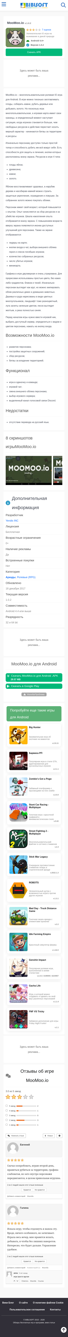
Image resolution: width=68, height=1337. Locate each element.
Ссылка (41, 1281)
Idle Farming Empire (40, 934)
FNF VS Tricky (36, 1011)
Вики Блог (8, 1302)
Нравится (27, 1190)
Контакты (55, 1309)
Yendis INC (12, 520)
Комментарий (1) (33, 1268)
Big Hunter (35, 727)
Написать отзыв (16, 1136)
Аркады (11, 577)
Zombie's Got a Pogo (40, 779)
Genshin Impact (37, 960)
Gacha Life (35, 985)
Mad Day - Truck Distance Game (43, 909)
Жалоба (30, 1196)
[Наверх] (64, 1332)
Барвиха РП (35, 753)
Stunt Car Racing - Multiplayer (39, 806)
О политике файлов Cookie (48, 1302)
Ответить (25, 1281)
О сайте (23, 1302)
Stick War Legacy (38, 857)
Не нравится (40, 1190)
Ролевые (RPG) (26, 577)
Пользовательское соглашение (27, 1309)
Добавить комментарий (16, 1196)
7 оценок (46, 30)
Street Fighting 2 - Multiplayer (38, 832)
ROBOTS (34, 882)
